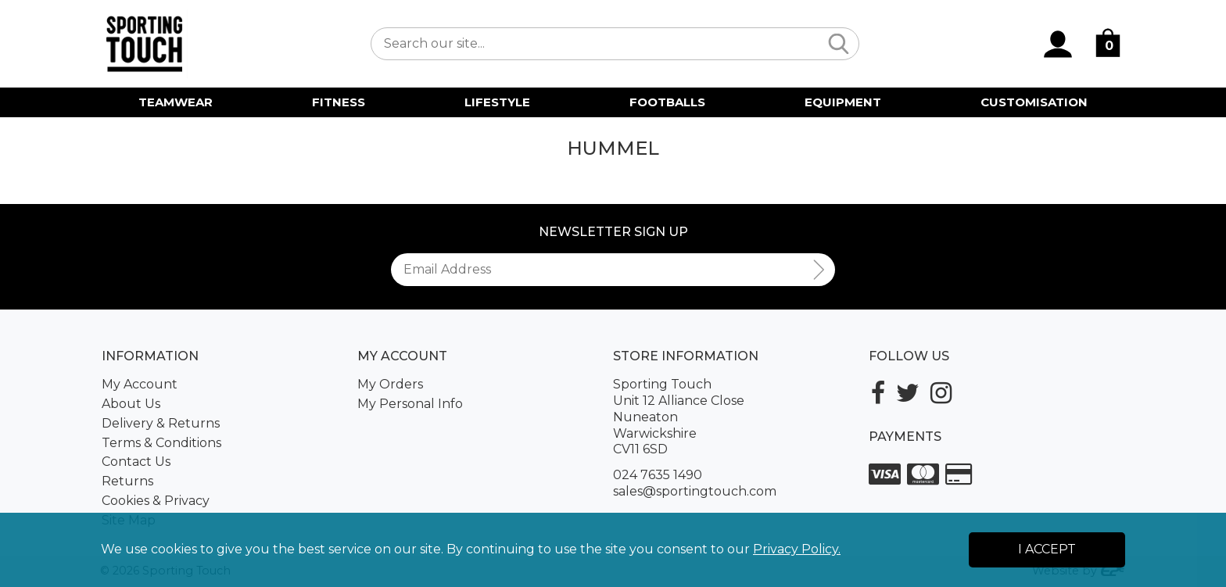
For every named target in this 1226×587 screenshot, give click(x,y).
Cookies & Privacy (156, 500)
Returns (127, 481)
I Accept (1047, 549)
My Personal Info (410, 403)
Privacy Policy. (797, 549)
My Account (139, 384)
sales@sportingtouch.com (694, 491)
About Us (131, 403)
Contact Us (136, 461)
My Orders (390, 384)
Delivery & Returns (161, 423)
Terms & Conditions (161, 442)
